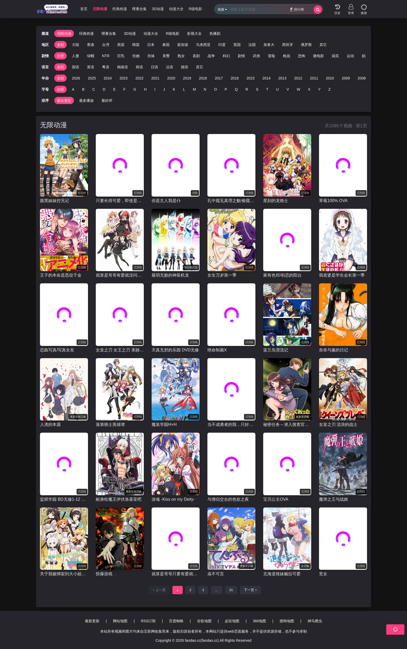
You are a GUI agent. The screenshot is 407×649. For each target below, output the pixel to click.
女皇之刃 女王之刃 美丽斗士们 (120, 350)
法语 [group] (169, 67)
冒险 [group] (271, 56)
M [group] (194, 89)
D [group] (104, 89)
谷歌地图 (204, 621)
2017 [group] (219, 78)
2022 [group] (139, 78)
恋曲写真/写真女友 (57, 350)
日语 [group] (154, 67)
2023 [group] (123, 78)
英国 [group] (237, 45)
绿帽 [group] (90, 56)
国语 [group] (75, 67)
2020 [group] (171, 78)
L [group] (184, 89)
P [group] (226, 89)
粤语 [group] (105, 67)
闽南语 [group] (122, 67)
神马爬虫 (315, 621)
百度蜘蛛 (176, 621)
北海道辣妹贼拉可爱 (282, 574)
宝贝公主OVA (275, 499)
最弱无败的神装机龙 (170, 275)
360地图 (259, 621)
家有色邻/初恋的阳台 (282, 275)
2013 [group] (282, 78)
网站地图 (120, 621)
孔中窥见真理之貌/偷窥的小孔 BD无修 (231, 200)
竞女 (323, 574)
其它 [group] (323, 45)
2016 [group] (235, 78)
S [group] (257, 89)
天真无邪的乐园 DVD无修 (175, 350)
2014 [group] (266, 78)
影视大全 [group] (194, 33)
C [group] (93, 89)
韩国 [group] (135, 45)
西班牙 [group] (287, 45)
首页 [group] (83, 9)
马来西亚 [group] (203, 45)
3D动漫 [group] (158, 9)
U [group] (277, 89)
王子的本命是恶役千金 (61, 275)
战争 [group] (211, 56)
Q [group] (236, 89)
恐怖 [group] (301, 56)
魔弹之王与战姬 (333, 499)
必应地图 (232, 621)
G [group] (134, 89)
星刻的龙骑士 (275, 200)
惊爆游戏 (104, 574)
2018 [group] (203, 78)
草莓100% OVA (333, 200)
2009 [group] (346, 78)
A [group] (73, 89)
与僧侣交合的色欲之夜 (228, 499)
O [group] (215, 89)
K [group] (174, 89)
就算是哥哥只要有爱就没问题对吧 (176, 574)
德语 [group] (184, 67)
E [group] (114, 89)
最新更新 (92, 621)
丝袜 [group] (151, 56)
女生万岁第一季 (221, 275)
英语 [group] (90, 67)
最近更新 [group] (64, 100)
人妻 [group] (75, 56)
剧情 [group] (241, 56)
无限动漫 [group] (100, 9)
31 (231, 590)
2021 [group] (155, 78)
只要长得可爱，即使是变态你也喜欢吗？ (120, 200)
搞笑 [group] (335, 56)
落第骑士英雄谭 (110, 424)
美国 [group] (120, 45)
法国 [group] (252, 45)
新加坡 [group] (182, 45)
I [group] (154, 89)
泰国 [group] (165, 45)
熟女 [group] (181, 56)
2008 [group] (362, 78)
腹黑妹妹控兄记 (54, 200)
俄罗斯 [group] (306, 45)
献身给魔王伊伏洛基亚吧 (118, 499)
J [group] (164, 89)
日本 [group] (150, 45)
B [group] (83, 89)
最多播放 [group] (86, 100)
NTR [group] (106, 56)
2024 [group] (108, 78)
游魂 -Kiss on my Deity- (173, 499)
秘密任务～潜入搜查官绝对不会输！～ (287, 424)
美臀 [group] (166, 56)
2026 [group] (76, 78)
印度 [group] (222, 45)
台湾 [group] (105, 45)
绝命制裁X (217, 350)
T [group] (267, 89)
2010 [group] (330, 78)
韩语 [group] (139, 67)
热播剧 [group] (214, 33)
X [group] (309, 89)
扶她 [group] (136, 56)
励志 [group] (365, 56)
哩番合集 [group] (139, 9)
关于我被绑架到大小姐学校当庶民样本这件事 (64, 574)
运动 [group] (350, 56)
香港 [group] (90, 45)
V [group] (288, 89)
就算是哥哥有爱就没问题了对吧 (120, 275)
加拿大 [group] (268, 45)
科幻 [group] (226, 56)
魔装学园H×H (164, 424)
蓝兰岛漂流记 (275, 350)
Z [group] (329, 89)
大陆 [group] (75, 45)
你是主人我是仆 (166, 200)
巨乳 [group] (121, 56)
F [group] (124, 89)
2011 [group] (314, 78)
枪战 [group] (286, 56)
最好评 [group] (106, 100)
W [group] (298, 89)
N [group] (205, 89)
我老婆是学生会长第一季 (342, 275)
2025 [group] (92, 78)
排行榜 (297, 9)
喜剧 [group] (196, 56)
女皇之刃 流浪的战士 (338, 424)
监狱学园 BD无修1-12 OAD (64, 499)
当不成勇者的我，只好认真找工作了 (231, 424)
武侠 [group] (256, 56)
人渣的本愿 (50, 424)
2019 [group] (187, 78)
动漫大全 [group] (176, 9)
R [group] (247, 89)
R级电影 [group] (195, 9)
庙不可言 (215, 574)
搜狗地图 (287, 621)
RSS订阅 (148, 621)
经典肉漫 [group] (119, 9)
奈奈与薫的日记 (333, 350)
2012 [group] (298, 78)
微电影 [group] (318, 56)
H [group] (145, 89)
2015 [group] (251, 78)
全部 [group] (60, 45)
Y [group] (319, 89)
